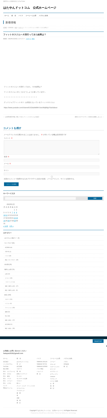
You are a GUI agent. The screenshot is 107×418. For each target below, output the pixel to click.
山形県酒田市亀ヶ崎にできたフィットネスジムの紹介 (21, 117)
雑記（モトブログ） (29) (11, 262)
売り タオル (7, 374)
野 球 (19, 371)
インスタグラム (7, 364)
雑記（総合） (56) (10, 331)
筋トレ (19, 383)
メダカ (66, 361)
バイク (39, 358)
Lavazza (52, 376)
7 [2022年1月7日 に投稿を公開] (12, 215)
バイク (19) (8, 258)
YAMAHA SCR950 (42, 366)
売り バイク (7, 378)
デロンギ (52, 364)
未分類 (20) (8, 267)
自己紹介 (5, 361)
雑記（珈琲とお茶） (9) (11, 293)
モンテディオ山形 (22, 378)
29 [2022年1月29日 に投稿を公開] (15, 224)
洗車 (18, 398)
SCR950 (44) (8, 250)
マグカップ (53, 379)
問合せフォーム (7, 388)
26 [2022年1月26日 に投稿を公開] (9, 224)
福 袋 (19, 400)
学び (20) (7, 318)
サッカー (19, 376)
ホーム (5, 358)
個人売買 (5, 369)
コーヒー (52, 361)
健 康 (19, 393)
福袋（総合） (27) (10, 323)
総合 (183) (7, 298)
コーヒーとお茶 (55, 358)
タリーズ (52, 369)
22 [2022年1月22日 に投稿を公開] (15, 221)
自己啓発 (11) (8, 327)
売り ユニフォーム (9, 371)
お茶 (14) (7, 276)
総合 (16, 27)
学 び (19, 364)
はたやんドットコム (22, 361)
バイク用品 (40, 369)
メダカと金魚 (68, 358)
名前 (6, 159)
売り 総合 (6, 376)
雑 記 (19, 403)
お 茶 (52, 383)
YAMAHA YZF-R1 (42, 364)
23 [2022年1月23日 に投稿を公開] (17, 221)
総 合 (19, 358)
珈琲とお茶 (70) (9, 272)
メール (7, 166)
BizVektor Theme (53, 413)
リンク (5, 385)
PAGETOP (98, 341)
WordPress (42, 413)
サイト (6, 173)
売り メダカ (7, 383)
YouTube (5, 366)
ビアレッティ (54, 374)
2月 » (11, 229)
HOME (5, 27)
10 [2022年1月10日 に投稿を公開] (4, 218)
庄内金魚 (66, 364)
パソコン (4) (8, 306)
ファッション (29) (10, 310)
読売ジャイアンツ (22, 374)
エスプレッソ (54, 371)
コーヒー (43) (8, 281)
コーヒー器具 (54, 381)
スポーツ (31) (8, 302)
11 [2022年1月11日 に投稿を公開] (7, 218)
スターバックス (54, 366)
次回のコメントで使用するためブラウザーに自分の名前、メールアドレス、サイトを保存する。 (40, 182)
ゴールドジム (21, 388)
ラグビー (19, 381)
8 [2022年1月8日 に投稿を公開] (14, 215)
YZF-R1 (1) (8, 254)
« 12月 (5, 229)
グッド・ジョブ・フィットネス (26, 386)
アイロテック (21, 390)
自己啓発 (19, 366)
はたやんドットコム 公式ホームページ (29, 7)
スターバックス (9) (10, 284)
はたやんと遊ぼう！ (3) (11, 241)
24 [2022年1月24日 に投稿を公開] (4, 224)
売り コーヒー (7, 381)
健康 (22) (7, 314)
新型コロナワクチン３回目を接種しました (89, 117)
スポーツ (20, 27)
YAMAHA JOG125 (42, 361)
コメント (8, 138)
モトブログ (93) (9, 246)
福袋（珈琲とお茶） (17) (11, 289)
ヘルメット (40, 371)
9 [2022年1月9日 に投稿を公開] (16, 215)
